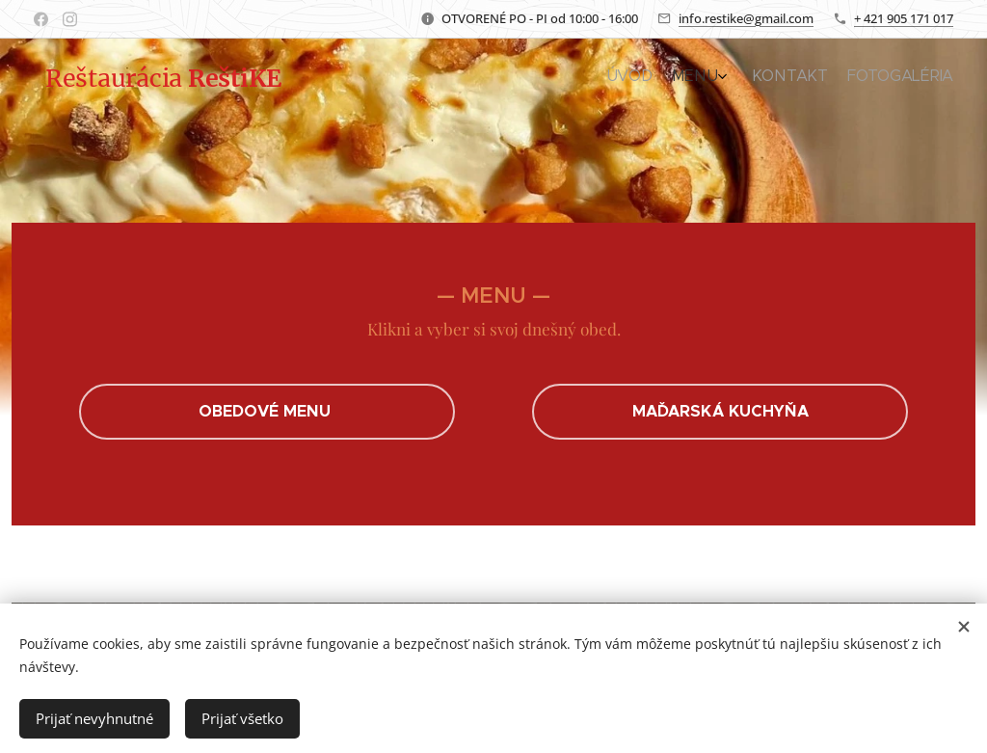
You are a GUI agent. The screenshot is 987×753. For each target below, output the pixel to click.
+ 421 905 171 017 (903, 18)
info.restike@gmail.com (746, 18)
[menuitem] (883, 78)
